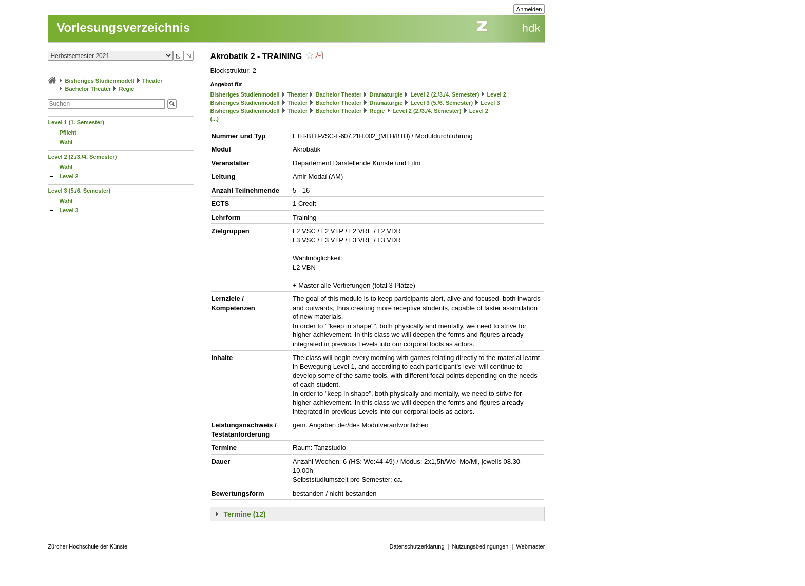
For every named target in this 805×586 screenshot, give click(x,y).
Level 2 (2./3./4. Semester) (82, 157)
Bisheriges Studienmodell (100, 81)
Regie (126, 89)
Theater (152, 81)
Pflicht (67, 132)
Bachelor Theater (88, 89)
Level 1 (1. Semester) (76, 122)
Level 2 (68, 176)
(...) (214, 119)
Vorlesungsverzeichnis (123, 27)
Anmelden (529, 9)
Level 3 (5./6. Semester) (79, 190)
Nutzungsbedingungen (480, 546)
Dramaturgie (385, 94)
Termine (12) (244, 514)
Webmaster (530, 546)
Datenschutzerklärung (417, 546)
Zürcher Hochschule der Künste (87, 546)
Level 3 (68, 210)
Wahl (65, 142)
